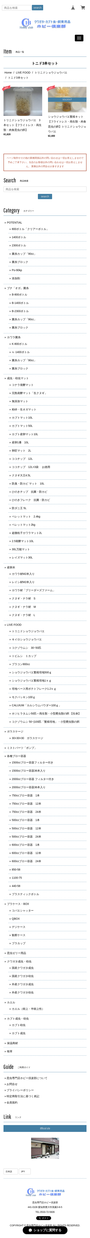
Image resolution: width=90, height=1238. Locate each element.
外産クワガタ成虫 (23, 984)
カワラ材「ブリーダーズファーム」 (33, 590)
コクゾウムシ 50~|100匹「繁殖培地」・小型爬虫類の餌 (46, 721)
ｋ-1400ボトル (21, 352)
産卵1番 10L (20, 442)
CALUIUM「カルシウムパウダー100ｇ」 (36, 705)
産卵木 (11, 567)
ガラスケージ (15, 731)
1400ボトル (19, 237)
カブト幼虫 (18, 1025)
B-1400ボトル (20, 302)
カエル (11, 1002)
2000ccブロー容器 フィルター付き (33, 779)
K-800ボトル (19, 343)
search (37, 7)
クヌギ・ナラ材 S (23, 598)
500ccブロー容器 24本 (26, 836)
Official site (45, 1128)
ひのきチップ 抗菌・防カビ (29, 491)
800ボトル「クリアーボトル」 (30, 229)
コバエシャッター (23, 910)
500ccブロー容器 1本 (26, 820)
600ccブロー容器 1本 (26, 844)
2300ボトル (19, 245)
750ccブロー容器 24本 (26, 811)
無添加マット (20, 401)
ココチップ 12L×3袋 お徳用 (31, 467)
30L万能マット (21, 549)
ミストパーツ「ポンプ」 (22, 747)
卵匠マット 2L (21, 450)
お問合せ (12, 1084)
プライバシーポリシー (20, 1090)
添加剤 (16, 278)
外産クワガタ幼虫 (23, 992)
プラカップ (18, 943)
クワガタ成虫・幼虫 (19, 961)
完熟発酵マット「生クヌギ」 (29, 393)
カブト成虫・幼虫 (18, 1018)
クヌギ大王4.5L (22, 475)
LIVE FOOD (23, 72)
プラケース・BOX (18, 903)
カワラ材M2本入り (23, 573)
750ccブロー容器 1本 (26, 795)
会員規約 (12, 1102)
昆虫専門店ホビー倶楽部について (27, 1078)
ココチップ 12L (22, 458)
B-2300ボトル (20, 311)
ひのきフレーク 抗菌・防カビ (31, 499)
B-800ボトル (19, 294)
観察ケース (18, 935)
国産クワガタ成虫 (23, 967)
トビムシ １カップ (24, 656)
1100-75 (18, 877)
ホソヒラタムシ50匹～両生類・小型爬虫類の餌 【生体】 (46, 713)
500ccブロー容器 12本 (26, 828)
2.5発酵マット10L (23, 541)
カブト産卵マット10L (25, 434)
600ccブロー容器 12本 (26, 853)
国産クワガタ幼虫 (23, 976)
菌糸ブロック (20, 262)
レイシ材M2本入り (23, 582)
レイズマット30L (22, 557)
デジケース (18, 926)
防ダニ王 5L (19, 508)
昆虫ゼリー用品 (16, 953)
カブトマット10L (22, 417)
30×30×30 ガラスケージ (27, 738)
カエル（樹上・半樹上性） (28, 1008)
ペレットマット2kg (23, 524)
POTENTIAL (14, 222)
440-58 (16, 885)
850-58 (16, 869)
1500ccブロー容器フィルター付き (32, 762)
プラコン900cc (21, 664)
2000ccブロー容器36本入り (28, 787)
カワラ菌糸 (14, 337)
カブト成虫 (18, 1033)
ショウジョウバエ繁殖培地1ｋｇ (32, 680)
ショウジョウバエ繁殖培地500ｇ (32, 672)
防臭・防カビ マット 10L (28, 483)
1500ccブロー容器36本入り (28, 770)
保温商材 (12, 1043)
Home (8, 72)
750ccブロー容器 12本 (26, 803)
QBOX (16, 918)
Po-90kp (17, 270)
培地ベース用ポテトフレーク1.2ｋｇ (34, 688)
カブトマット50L (22, 425)
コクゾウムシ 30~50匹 (26, 647)
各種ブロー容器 (16, 756)
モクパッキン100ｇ (23, 697)
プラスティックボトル (27, 894)
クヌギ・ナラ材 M (24, 606)
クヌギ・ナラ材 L (23, 615)
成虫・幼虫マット (18, 378)
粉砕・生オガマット (24, 409)
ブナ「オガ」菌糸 (18, 288)
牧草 (9, 1051)
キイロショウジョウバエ (27, 639)
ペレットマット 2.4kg (26, 516)
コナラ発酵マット (23, 384)
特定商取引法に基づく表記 (23, 1096)
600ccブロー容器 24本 (26, 861)
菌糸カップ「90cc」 (24, 253)
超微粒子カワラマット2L (27, 532)
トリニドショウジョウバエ (51, 72)
